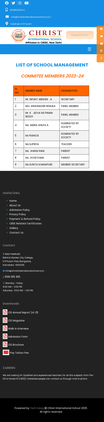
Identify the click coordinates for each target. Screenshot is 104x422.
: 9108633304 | (15, 10)
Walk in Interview (16, 328)
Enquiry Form (79, 35)
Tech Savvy (37, 408)
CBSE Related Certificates (25, 223)
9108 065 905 (11, 277)
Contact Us (16, 232)
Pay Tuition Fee (16, 353)
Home (13, 201)
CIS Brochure (13, 345)
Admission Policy (19, 210)
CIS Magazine (14, 320)
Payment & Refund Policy (24, 219)
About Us (15, 205)
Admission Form (15, 336)
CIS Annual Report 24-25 (20, 312)
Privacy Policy (17, 214)
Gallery (13, 228)
